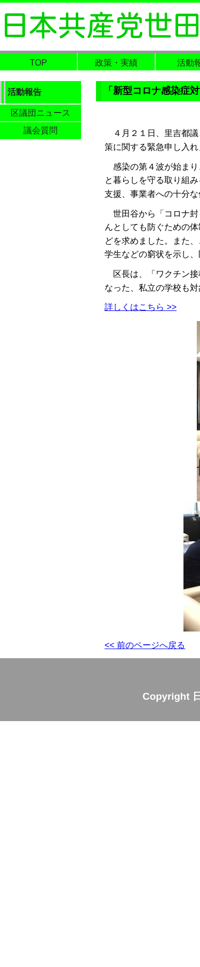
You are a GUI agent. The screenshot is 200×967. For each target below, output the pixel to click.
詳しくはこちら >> (141, 306)
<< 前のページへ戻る (145, 645)
